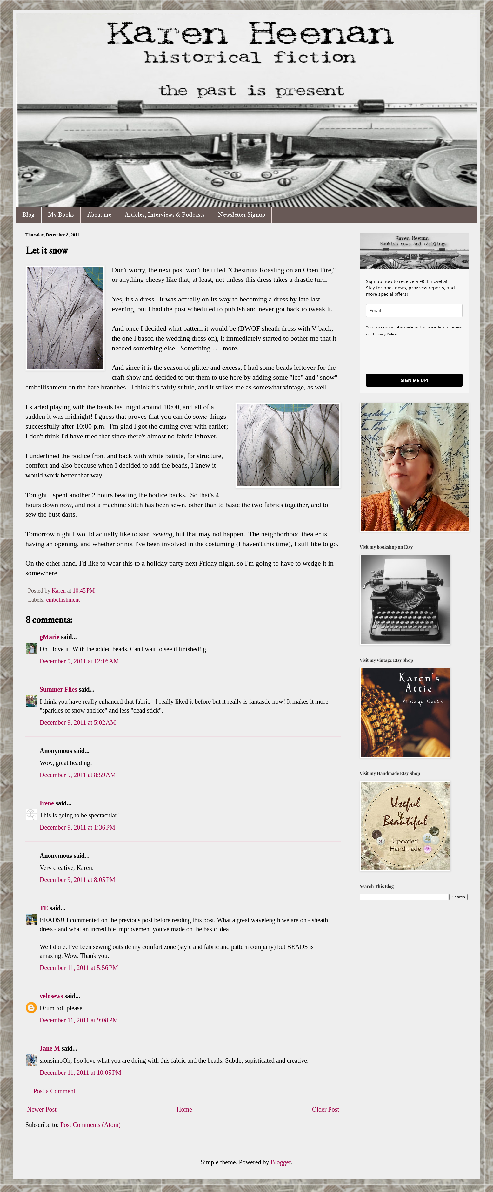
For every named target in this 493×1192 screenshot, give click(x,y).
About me (99, 215)
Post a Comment (54, 1090)
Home (184, 1109)
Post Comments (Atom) (90, 1124)
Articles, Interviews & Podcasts (164, 215)
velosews (51, 995)
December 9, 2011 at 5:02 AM (78, 722)
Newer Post (42, 1109)
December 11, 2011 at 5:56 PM (79, 967)
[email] (414, 310)
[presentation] (414, 354)
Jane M (50, 1048)
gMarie (49, 636)
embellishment (63, 600)
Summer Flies (58, 689)
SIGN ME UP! (414, 380)
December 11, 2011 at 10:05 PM (80, 1072)
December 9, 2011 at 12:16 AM (79, 661)
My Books (61, 215)
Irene (47, 803)
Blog (28, 215)
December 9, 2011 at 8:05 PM (77, 879)
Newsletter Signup (241, 215)
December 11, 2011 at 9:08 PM (79, 1020)
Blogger (281, 1162)
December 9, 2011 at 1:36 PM (77, 827)
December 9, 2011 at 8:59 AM (78, 774)
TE (44, 907)
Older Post (325, 1109)
